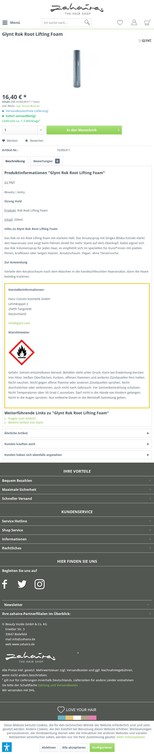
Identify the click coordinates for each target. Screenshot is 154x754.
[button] (7, 747)
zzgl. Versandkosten (28, 106)
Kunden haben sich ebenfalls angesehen (33, 455)
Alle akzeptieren (74, 747)
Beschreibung (15, 161)
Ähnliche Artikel (16, 433)
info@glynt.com (19, 323)
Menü (11, 22)
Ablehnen (49, 747)
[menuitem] (11, 22)
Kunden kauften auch (19, 444)
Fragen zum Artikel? (20, 418)
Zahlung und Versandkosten (58, 685)
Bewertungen (46, 161)
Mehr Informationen (131, 737)
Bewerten (34, 141)
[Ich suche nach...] (67, 22)
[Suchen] (94, 22)
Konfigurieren (102, 747)
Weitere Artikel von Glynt (23, 422)
